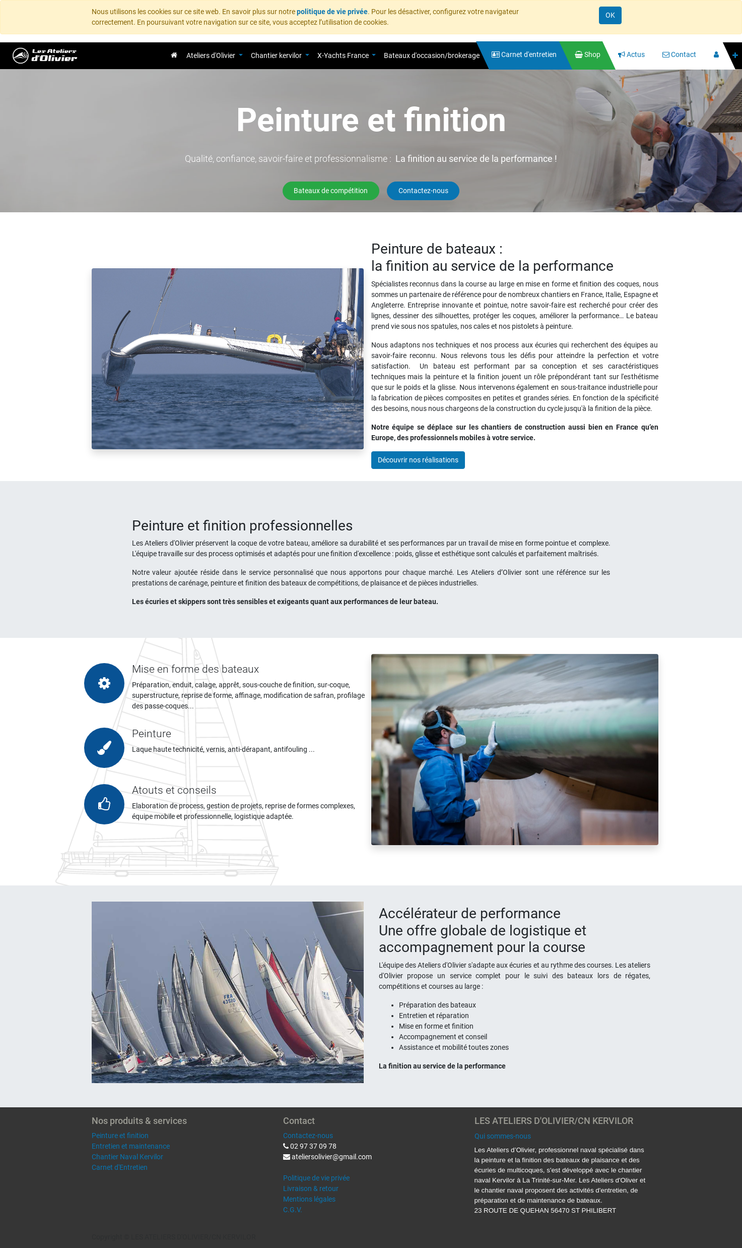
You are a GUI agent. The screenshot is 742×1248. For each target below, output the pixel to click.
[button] (735, 55)
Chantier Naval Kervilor (127, 1157)
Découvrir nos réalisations (418, 460)
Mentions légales (309, 1199)
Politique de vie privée (316, 1178)
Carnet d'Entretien (120, 1167)
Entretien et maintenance (131, 1146)
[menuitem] (174, 55)
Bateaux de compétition (331, 191)
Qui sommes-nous (503, 1136)
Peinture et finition (120, 1136)
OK (610, 15)
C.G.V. (292, 1210)
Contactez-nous (423, 191)
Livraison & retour (311, 1188)
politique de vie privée (332, 12)
